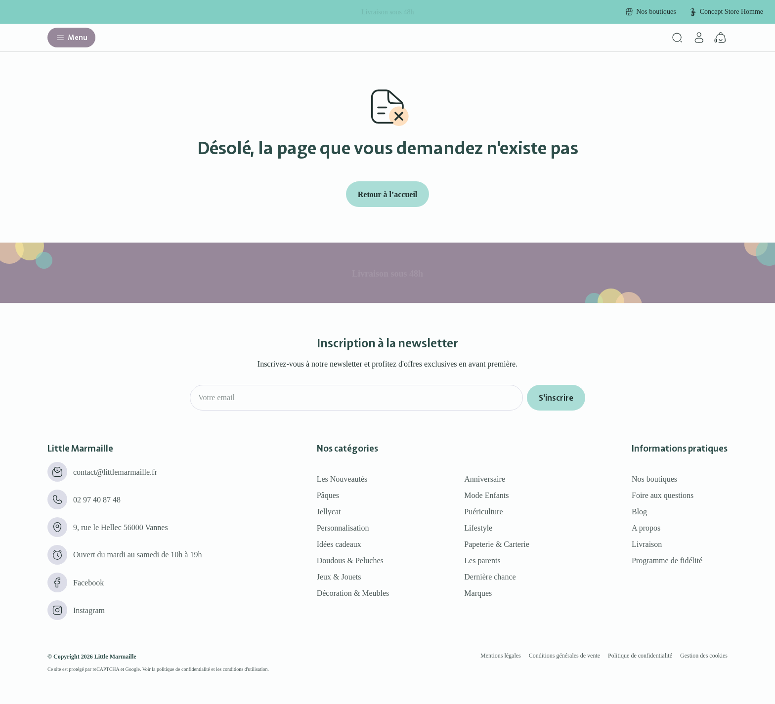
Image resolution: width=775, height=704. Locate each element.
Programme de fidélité (667, 560)
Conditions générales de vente (564, 655)
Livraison (647, 544)
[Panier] (721, 37)
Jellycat (329, 511)
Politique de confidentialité (640, 655)
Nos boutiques (654, 479)
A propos (646, 528)
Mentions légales (500, 655)
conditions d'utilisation (245, 669)
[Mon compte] (699, 37)
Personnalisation (343, 528)
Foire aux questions (662, 495)
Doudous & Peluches (350, 560)
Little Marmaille (115, 656)
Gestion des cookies (704, 655)
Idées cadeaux (339, 544)
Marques (478, 593)
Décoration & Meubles (353, 593)
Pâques (328, 495)
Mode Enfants (486, 495)
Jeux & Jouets (339, 577)
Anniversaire (484, 479)
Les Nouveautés (342, 479)
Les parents (482, 560)
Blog (639, 511)
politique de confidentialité (183, 669)
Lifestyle (478, 528)
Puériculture (483, 511)
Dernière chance (490, 577)
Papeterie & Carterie (496, 544)
